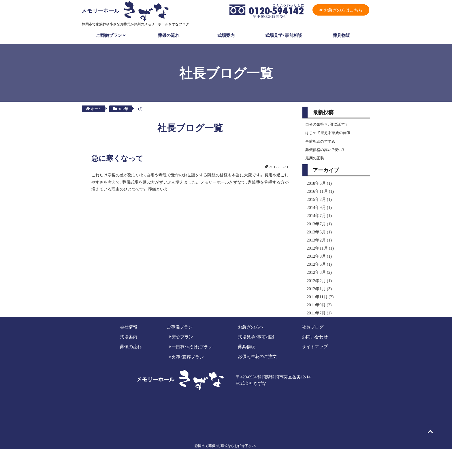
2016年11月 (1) (319, 189)
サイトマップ (315, 337)
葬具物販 (341, 35)
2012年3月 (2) (318, 265)
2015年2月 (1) (318, 196)
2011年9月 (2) (318, 296)
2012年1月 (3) (318, 280)
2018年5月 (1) (318, 181)
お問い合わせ (315, 327)
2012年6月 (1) (318, 257)
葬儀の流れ (168, 35)
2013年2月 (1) (318, 234)
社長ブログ (312, 317)
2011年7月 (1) (318, 303)
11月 (139, 108)
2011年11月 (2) (319, 288)
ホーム (93, 108)
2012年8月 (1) (318, 250)
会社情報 (128, 317)
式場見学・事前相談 (283, 35)
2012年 (120, 108)
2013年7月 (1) (318, 219)
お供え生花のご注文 (257, 347)
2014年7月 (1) (318, 211)
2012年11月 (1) (319, 242)
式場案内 (226, 35)
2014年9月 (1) (318, 204)
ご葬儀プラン (111, 35)
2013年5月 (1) (318, 227)
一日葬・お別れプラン (191, 337)
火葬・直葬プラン (187, 347)
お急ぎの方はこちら (340, 10)
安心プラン (181, 327)
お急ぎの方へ (251, 317)
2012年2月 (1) (318, 273)
